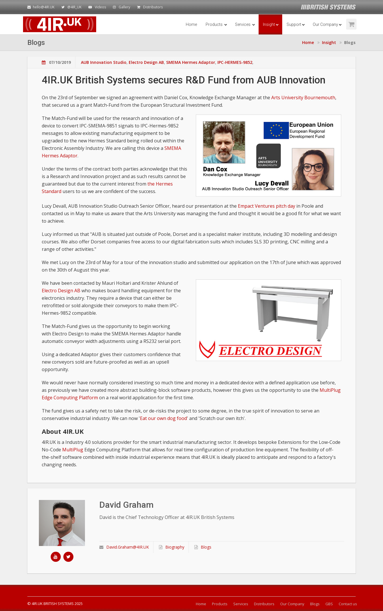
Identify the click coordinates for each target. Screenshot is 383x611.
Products (216, 24)
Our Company (327, 24)
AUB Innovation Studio (103, 62)
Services (245, 24)
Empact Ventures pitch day (266, 206)
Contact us (348, 603)
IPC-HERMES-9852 (234, 62)
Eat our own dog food (163, 418)
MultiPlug (72, 449)
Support (296, 24)
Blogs (202, 547)
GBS (329, 603)
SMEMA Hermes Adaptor (190, 62)
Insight (271, 24)
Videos (100, 7)
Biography (171, 547)
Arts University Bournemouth (303, 97)
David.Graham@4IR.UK (124, 547)
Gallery (124, 7)
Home (191, 24)
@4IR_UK (74, 7)
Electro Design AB (146, 62)
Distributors (153, 7)
